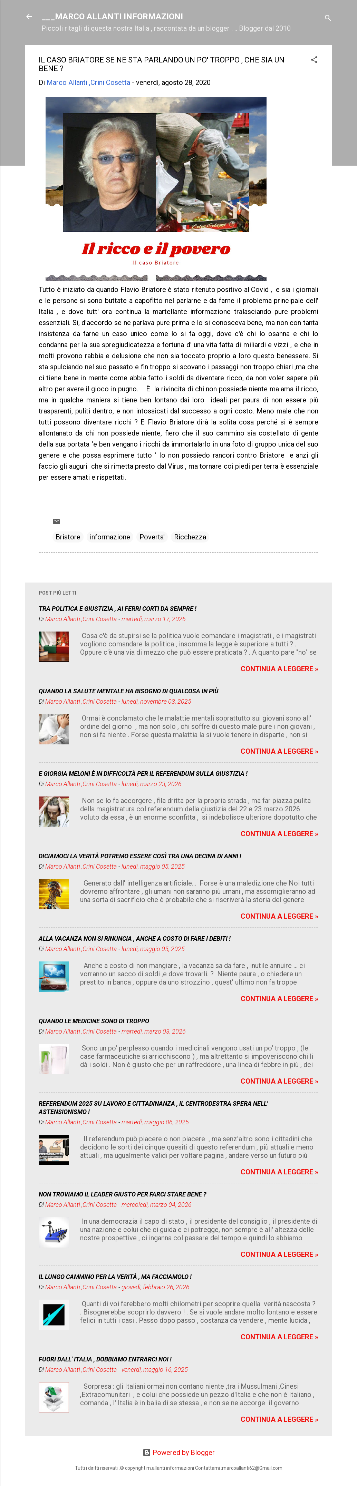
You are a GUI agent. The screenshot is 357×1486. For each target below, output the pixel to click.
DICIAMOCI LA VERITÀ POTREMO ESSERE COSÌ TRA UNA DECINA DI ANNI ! (140, 856)
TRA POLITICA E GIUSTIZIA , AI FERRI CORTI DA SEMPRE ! (117, 608)
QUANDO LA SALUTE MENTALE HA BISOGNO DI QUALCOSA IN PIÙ (129, 691)
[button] (314, 61)
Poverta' (152, 537)
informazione (110, 537)
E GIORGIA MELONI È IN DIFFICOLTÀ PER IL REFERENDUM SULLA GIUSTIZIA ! (143, 773)
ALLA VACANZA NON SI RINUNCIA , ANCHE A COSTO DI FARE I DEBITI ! (135, 938)
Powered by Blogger (179, 1452)
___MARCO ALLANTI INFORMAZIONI (112, 16)
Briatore (68, 537)
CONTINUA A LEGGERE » (279, 669)
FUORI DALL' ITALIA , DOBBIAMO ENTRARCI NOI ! (105, 1359)
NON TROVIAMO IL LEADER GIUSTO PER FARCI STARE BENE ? (122, 1194)
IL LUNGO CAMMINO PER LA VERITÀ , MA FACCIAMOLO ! (115, 1276)
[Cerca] (328, 18)
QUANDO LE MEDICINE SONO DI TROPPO (94, 1021)
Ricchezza (190, 537)
